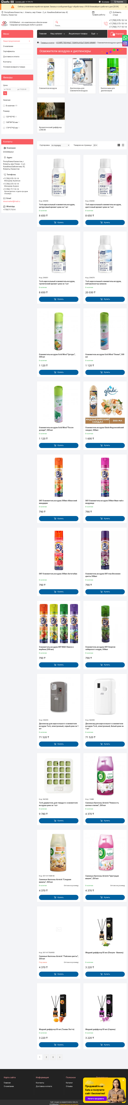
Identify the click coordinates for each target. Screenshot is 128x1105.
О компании (8, 46)
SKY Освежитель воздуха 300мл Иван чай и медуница (104, 502)
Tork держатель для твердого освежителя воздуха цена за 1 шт (58, 804)
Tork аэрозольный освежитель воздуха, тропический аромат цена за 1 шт (57, 282)
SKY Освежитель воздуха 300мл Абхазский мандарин (58, 502)
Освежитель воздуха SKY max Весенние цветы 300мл (102, 575)
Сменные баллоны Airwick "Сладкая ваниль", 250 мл (55, 880)
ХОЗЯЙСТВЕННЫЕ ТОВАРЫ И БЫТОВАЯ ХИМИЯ (76, 43)
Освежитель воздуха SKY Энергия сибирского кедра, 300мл (100, 648)
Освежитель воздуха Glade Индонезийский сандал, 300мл (104, 429)
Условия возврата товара (14, 67)
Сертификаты (9, 51)
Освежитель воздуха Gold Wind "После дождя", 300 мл (56, 429)
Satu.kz (75, 1102)
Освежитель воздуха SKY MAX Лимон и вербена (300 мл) (56, 648)
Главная (42, 33)
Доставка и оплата (11, 57)
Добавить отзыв (117, 13)
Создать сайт (20, 2)
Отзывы (69, 1086)
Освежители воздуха (48, 88)
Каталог (69, 1083)
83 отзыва (105, 2)
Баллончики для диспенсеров (108, 89)
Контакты (7, 62)
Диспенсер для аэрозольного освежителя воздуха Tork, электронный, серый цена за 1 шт (58, 726)
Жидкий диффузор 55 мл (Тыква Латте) (56, 1029)
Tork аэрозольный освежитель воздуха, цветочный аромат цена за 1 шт (103, 206)
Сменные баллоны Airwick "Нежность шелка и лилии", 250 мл (102, 804)
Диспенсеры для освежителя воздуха (79, 89)
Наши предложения (11, 41)
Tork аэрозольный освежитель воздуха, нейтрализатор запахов (103, 282)
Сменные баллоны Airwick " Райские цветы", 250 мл (58, 957)
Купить (61, 222)
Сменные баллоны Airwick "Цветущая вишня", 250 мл (102, 877)
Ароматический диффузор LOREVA (50, 128)
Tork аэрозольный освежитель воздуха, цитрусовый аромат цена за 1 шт (57, 206)
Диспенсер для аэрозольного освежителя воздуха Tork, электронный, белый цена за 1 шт (104, 726)
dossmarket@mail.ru (11, 201)
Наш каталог (56, 33)
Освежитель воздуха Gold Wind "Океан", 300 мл (104, 355)
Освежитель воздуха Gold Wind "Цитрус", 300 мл (57, 355)
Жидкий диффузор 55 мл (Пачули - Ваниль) (104, 953)
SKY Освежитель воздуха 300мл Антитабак (58, 574)
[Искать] (57, 22)
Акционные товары (78, 33)
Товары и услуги (47, 43)
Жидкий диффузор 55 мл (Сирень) (100, 1029)
